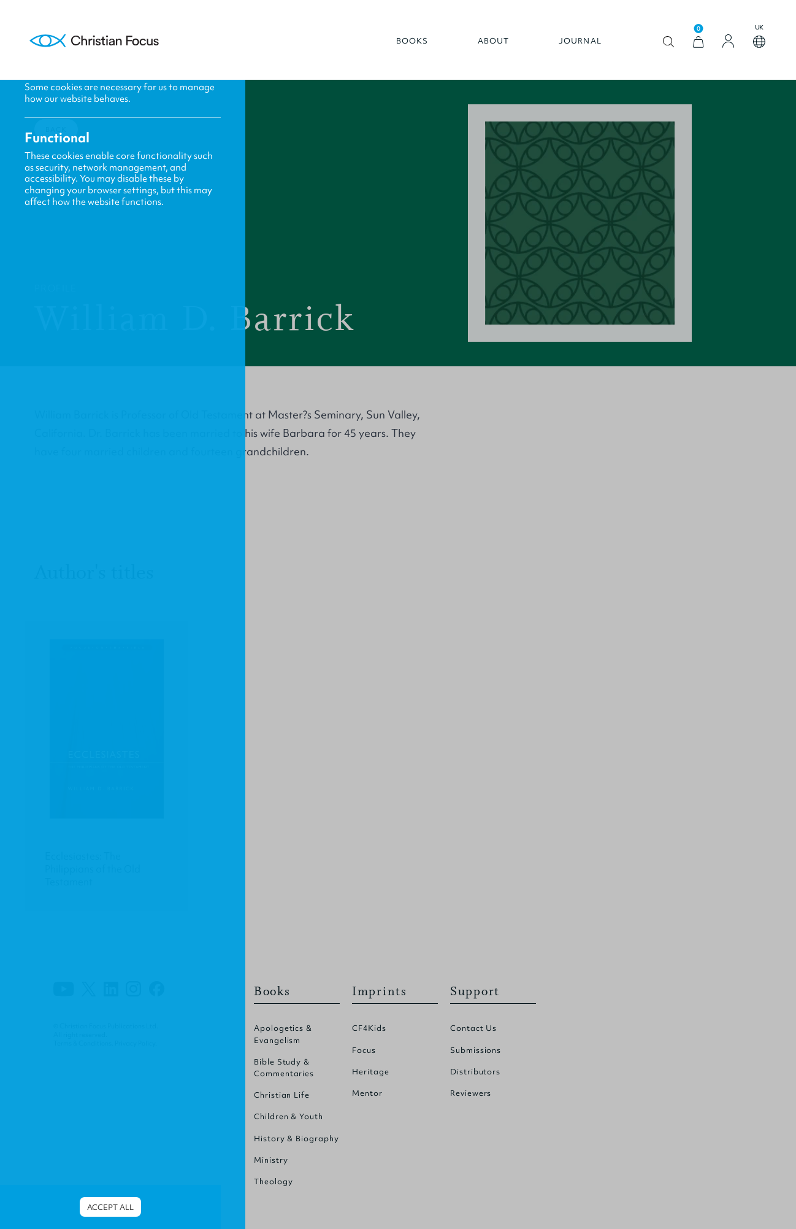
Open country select (759, 42)
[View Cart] (698, 42)
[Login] (728, 41)
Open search (669, 42)
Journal (580, 41)
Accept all (110, 1207)
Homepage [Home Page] (94, 41)
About (494, 41)
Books (412, 41)
